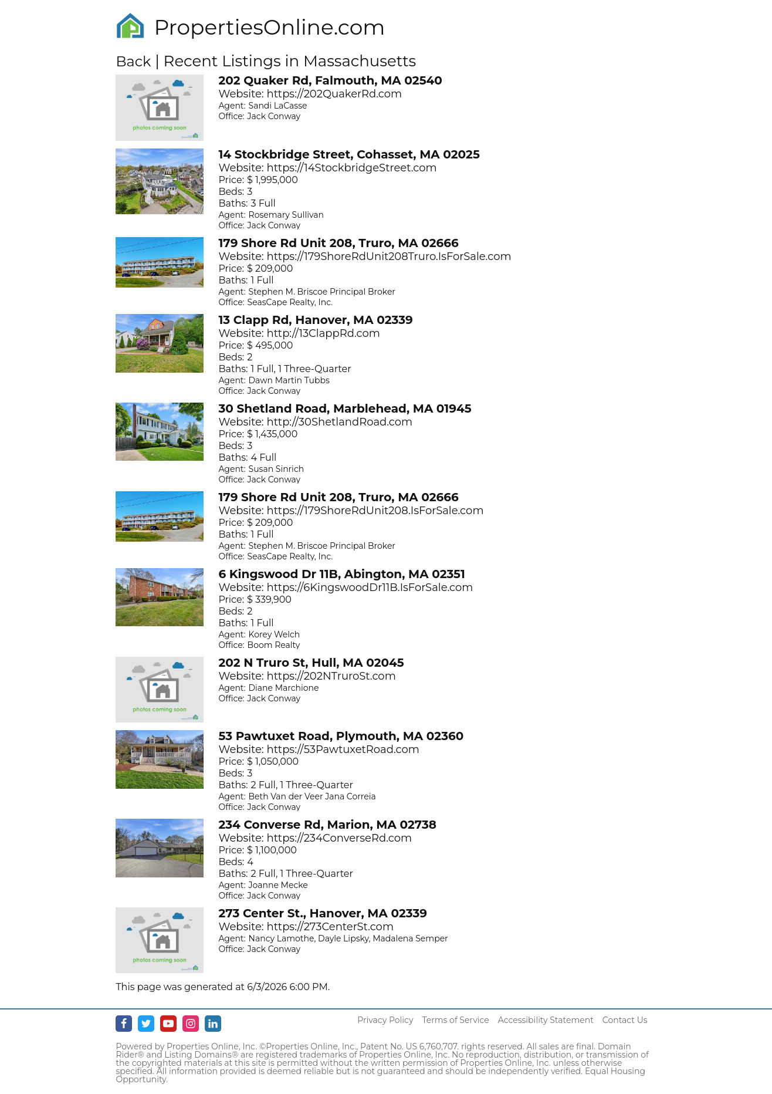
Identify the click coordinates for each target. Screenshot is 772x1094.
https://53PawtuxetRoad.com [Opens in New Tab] (343, 749)
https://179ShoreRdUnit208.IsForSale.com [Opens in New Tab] (375, 510)
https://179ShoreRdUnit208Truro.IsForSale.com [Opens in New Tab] (389, 256)
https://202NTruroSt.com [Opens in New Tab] (331, 676)
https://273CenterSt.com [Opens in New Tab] (330, 926)
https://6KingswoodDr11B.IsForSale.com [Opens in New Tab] (370, 587)
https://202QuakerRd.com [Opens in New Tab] (334, 93)
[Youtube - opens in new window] (168, 1023)
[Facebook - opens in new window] (124, 1023)
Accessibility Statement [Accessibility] (546, 1020)
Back (133, 61)
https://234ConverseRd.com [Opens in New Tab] (339, 838)
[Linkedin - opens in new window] (213, 1023)
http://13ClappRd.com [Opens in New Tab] (323, 333)
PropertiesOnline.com (269, 27)
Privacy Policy (385, 1020)
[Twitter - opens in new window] (146, 1023)
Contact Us (625, 1020)
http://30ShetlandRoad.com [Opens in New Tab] (340, 422)
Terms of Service (455, 1020)
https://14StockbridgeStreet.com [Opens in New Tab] (352, 167)
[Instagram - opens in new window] (190, 1023)
